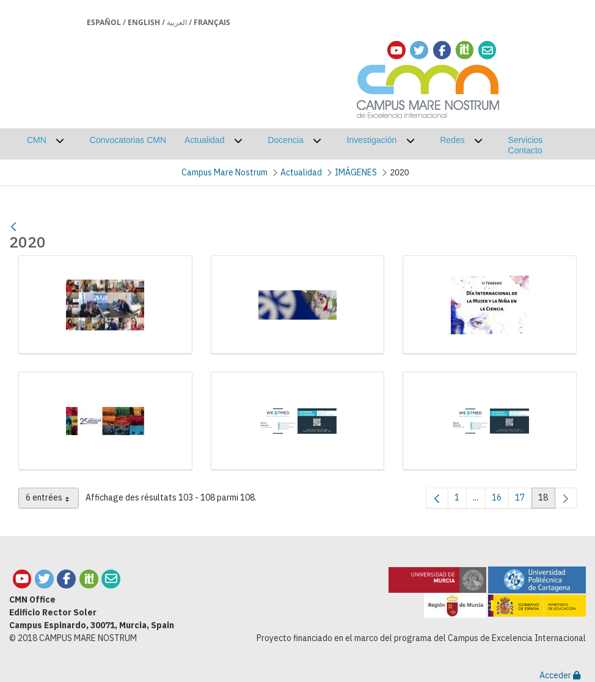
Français (212, 22)
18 (546, 500)
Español (104, 22)
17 (523, 500)
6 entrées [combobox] (52, 500)
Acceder (559, 675)
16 (500, 500)
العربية (177, 22)
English (144, 22)
